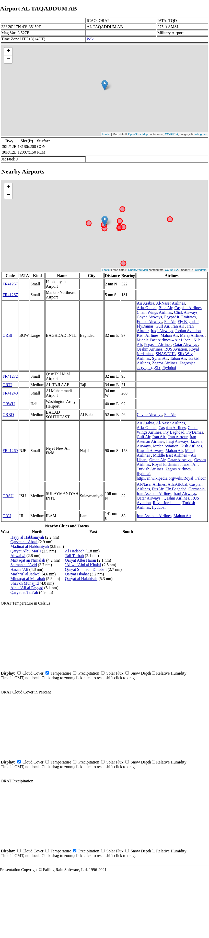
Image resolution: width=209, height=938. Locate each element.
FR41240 (10, 393)
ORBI (7, 335)
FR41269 (10, 450)
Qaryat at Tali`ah (24, 592)
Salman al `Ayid (23, 565)
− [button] (8, 59)
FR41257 (10, 284)
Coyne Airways (149, 317)
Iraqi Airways (162, 331)
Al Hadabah (75, 551)
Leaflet (106, 134)
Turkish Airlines (150, 469)
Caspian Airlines (188, 308)
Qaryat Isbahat (77, 574)
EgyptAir (171, 317)
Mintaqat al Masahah (27, 578)
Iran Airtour (178, 437)
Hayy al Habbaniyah (27, 537)
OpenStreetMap (138, 134)
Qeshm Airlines (149, 349)
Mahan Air (169, 335)
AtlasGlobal (146, 308)
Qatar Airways (185, 344)
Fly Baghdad (188, 321)
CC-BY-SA (171, 134)
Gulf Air (162, 326)
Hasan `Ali (19, 569)
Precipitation (88, 673)
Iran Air (178, 326)
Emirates (188, 317)
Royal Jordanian (166, 464)
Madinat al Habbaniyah (29, 546)
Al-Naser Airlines (170, 303)
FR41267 (10, 295)
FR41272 (10, 376)
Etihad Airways (149, 321)
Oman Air (157, 460)
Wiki (91, 39)
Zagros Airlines (164, 363)
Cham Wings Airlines (154, 312)
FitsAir (170, 321)
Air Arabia (145, 303)
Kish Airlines (147, 335)
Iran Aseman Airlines (154, 493)
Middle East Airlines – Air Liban (164, 340)
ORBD (8, 414)
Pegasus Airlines (157, 344)
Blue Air (165, 308)
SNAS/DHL (166, 354)
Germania (197, 489)
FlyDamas (145, 326)
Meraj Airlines (192, 335)
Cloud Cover (32, 673)
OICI (7, 516)
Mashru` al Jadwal (25, 574)
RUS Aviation (175, 349)
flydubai (169, 368)
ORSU (8, 496)
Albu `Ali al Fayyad (26, 588)
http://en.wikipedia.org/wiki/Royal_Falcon (171, 478)
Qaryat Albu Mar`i (25, 551)
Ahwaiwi (18, 555)
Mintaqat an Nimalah (27, 560)
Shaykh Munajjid (24, 583)
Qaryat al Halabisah (81, 578)
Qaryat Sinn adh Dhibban (86, 569)
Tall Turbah (74, 555)
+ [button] (8, 51)
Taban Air (178, 358)
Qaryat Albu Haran (80, 560)
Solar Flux (114, 673)
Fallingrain (199, 134)
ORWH (9, 404)
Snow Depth (141, 673)
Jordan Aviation (188, 331)
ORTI (7, 385)
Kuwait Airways (150, 450)
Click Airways (186, 312)
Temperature (61, 673)
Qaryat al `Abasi (24, 542)
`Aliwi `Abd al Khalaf (83, 565)
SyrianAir (160, 358)
